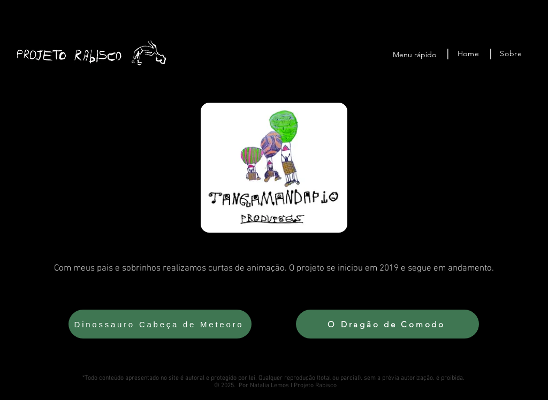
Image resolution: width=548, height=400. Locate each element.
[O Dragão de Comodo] (387, 324)
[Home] (468, 53)
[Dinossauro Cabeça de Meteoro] (160, 324)
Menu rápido (414, 54)
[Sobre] (511, 53)
